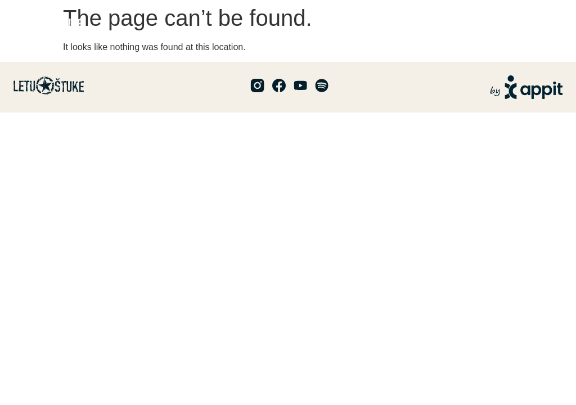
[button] (553, 23)
